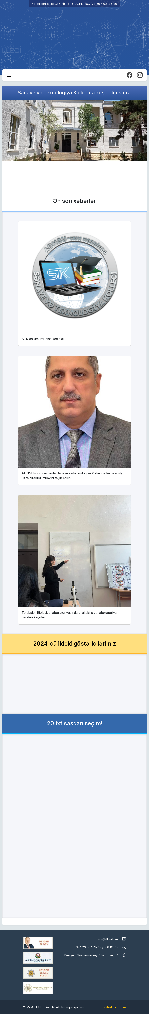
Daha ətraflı (72, 183)
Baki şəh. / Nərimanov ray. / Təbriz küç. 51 (95, 954)
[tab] (8, 155)
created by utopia (113, 1007)
